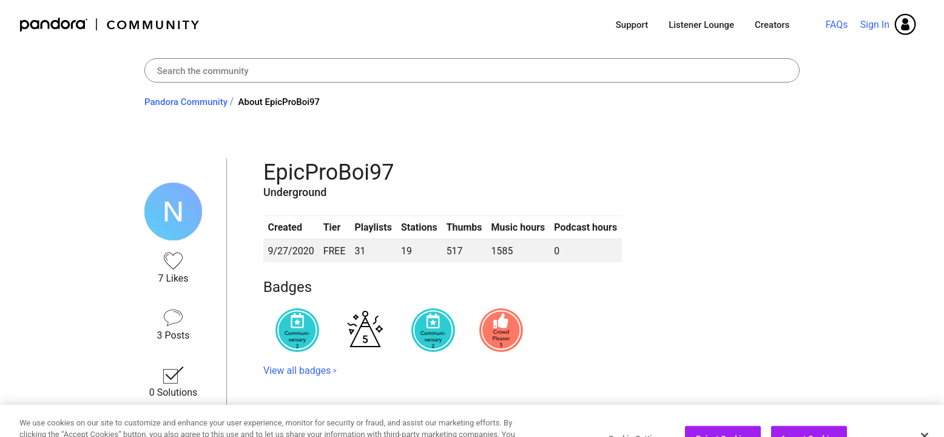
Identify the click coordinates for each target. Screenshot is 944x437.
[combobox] (472, 70)
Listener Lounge (701, 24)
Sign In (874, 24)
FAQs (836, 24)
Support (632, 24)
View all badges (297, 370)
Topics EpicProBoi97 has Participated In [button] (392, 413)
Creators (772, 24)
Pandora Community (110, 24)
